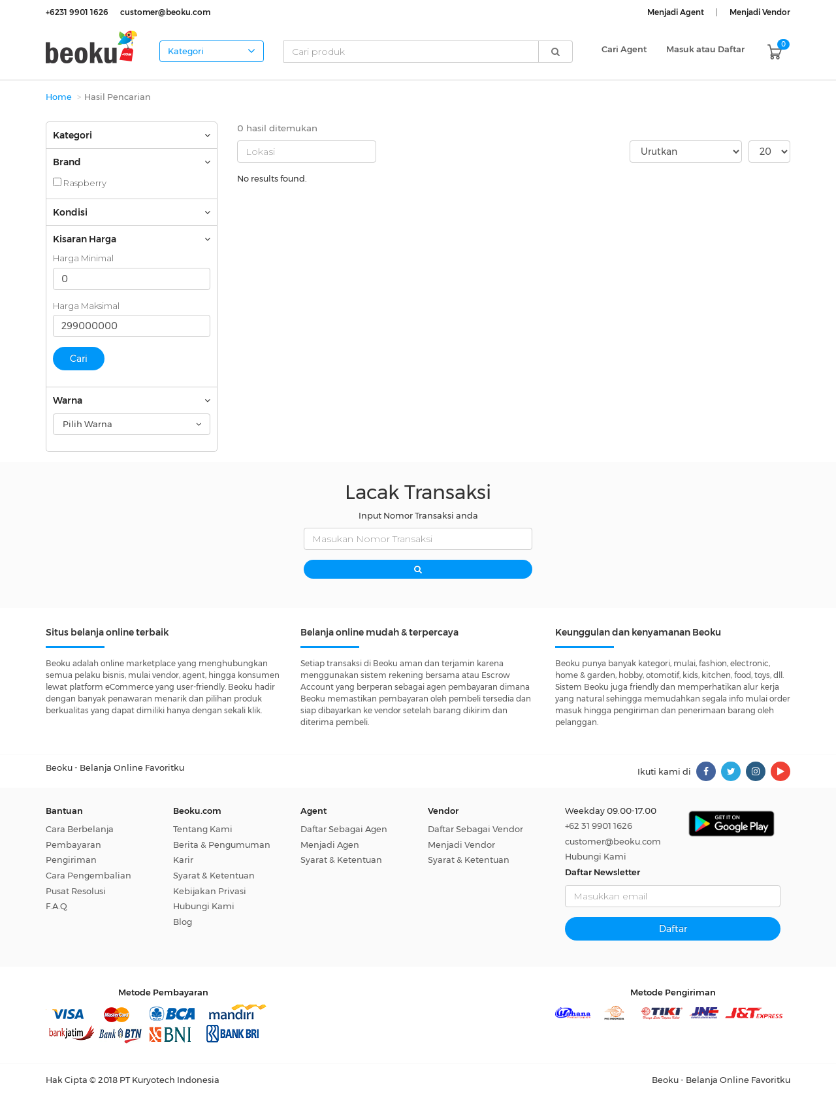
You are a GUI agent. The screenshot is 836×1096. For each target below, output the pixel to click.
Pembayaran (73, 844)
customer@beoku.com (613, 841)
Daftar (673, 929)
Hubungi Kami (203, 906)
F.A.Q (56, 906)
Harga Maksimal (86, 305)
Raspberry (79, 183)
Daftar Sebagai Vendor (475, 829)
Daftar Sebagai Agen (343, 829)
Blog (182, 921)
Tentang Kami (203, 829)
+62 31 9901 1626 (598, 825)
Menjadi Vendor (461, 844)
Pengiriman (71, 859)
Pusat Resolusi (76, 891)
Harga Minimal (83, 258)
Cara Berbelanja (80, 829)
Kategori (211, 51)
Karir (183, 859)
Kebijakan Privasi (209, 891)
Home (59, 96)
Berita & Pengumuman (221, 844)
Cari (79, 358)
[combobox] (131, 424)
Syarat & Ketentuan (214, 875)
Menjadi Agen (329, 844)
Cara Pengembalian (88, 875)
